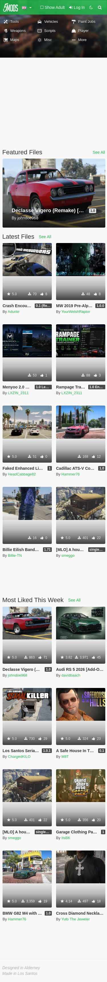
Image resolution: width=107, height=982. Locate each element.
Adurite (13, 311)
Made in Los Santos (20, 973)
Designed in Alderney (21, 967)
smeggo (68, 555)
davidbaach (71, 675)
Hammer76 (70, 474)
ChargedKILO (19, 756)
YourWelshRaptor (75, 311)
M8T (65, 756)
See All (98, 152)
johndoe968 (17, 675)
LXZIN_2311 (18, 393)
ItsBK (65, 838)
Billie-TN (15, 555)
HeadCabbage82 (22, 474)
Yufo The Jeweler (75, 919)
